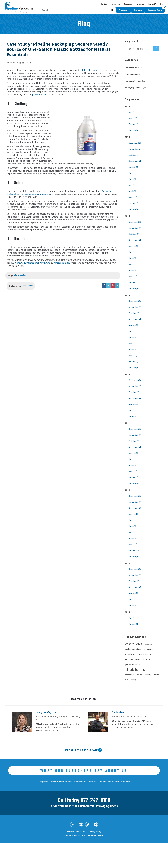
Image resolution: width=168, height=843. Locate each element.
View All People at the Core (81, 750)
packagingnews (132, 664)
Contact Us (152, 4)
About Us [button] (141, 4)
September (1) (135, 161)
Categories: (15, 285)
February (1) (134, 124)
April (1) (132, 270)
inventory (129, 659)
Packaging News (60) (134, 67)
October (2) (134, 234)
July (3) (132, 520)
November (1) (135, 149)
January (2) (134, 483)
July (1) (132, 173)
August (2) (133, 514)
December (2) (135, 429)
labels (137, 659)
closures (148, 644)
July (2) (132, 459)
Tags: (11, 275)
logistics (146, 659)
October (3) (134, 581)
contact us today (61, 262)
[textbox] (140, 48)
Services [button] (104, 4)
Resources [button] (128, 4)
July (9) (132, 618)
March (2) (133, 118)
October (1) (134, 155)
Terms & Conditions (76, 831)
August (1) (133, 167)
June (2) (132, 526)
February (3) (134, 550)
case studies (133, 644)
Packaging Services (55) (135, 80)
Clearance (138, 10)
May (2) (132, 532)
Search (156, 48)
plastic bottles (39, 94)
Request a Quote (156, 9)
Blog (161, 4)
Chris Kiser (118, 712)
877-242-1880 (95, 801)
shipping (148, 674)
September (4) (135, 508)
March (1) (133, 197)
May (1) (132, 112)
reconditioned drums (133, 675)
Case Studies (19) (132, 74)
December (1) (135, 142)
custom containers (133, 649)
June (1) (132, 179)
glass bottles (130, 654)
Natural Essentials (90, 70)
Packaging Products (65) (135, 87)
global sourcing (145, 654)
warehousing (130, 680)
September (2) (135, 587)
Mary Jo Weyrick (46, 712)
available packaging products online (32, 262)
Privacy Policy (95, 831)
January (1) (134, 130)
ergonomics (148, 649)
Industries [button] (116, 4)
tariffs (156, 675)
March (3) (133, 544)
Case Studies (27, 285)
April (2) (132, 191)
